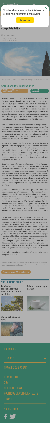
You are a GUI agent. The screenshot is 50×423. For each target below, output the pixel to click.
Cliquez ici (25, 20)
